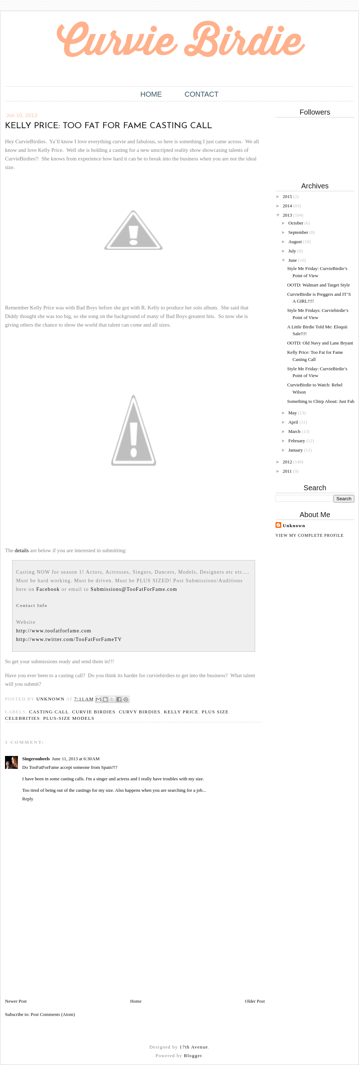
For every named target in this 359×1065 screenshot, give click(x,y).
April (294, 422)
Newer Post (16, 1001)
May (293, 412)
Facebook (48, 589)
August (295, 241)
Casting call (49, 711)
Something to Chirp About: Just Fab (320, 401)
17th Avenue (194, 1047)
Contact (202, 94)
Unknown (294, 525)
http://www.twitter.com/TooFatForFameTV (69, 639)
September (299, 232)
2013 (288, 215)
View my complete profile (310, 535)
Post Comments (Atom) (53, 1014)
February (297, 440)
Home (151, 94)
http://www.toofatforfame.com (53, 630)
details (22, 550)
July (292, 251)
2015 (288, 196)
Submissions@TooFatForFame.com (134, 589)
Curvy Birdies (140, 711)
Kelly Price (181, 711)
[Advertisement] (59, 947)
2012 (288, 461)
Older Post (255, 1001)
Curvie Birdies (93, 711)
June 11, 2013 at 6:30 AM (76, 758)
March (295, 431)
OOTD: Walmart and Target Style (318, 285)
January (296, 450)
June (293, 260)
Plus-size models (69, 718)
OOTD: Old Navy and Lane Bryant (320, 343)
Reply (27, 798)
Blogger (193, 1055)
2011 (288, 471)
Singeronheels (36, 758)
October (296, 223)
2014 (288, 205)
